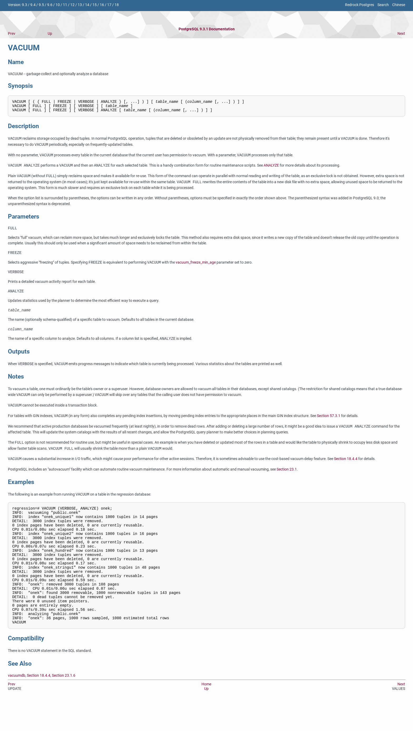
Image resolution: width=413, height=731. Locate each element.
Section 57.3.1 (328, 423)
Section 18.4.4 (345, 466)
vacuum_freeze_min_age (196, 266)
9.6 (49, 5)
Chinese (398, 5)
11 (65, 5)
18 (117, 5)
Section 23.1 (287, 477)
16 (102, 5)
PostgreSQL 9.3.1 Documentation (207, 29)
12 (72, 5)
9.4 (33, 5)
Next (401, 33)
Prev (11, 33)
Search (383, 5)
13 (80, 5)
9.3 (24, 5)
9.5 (41, 5)
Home (206, 713)
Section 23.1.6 (63, 705)
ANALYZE (271, 168)
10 (58, 5)
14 (87, 5)
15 (94, 5)
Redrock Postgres (359, 5)
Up (50, 33)
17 (109, 5)
